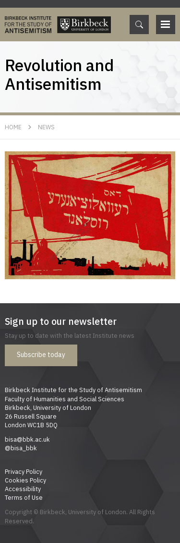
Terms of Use (24, 497)
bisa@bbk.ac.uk (27, 439)
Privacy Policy (23, 471)
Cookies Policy (25, 480)
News (46, 127)
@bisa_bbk (21, 448)
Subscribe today (41, 354)
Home (13, 127)
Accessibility (23, 489)
